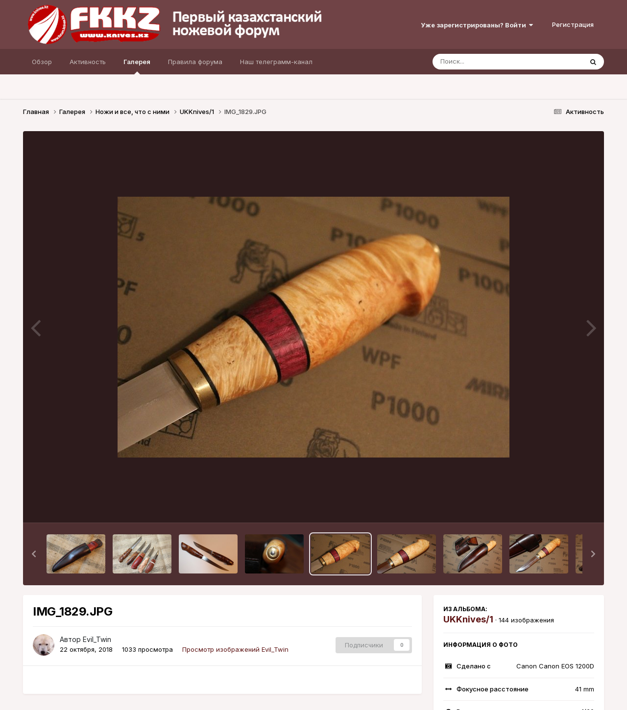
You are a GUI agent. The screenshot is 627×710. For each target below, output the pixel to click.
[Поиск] (489, 61)
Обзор (42, 62)
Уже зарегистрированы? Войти (477, 25)
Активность (88, 62)
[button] (34, 554)
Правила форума (195, 62)
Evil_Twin (97, 639)
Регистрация (573, 24)
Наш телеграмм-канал (276, 62)
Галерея (136, 66)
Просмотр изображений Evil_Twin (235, 649)
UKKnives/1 (468, 619)
